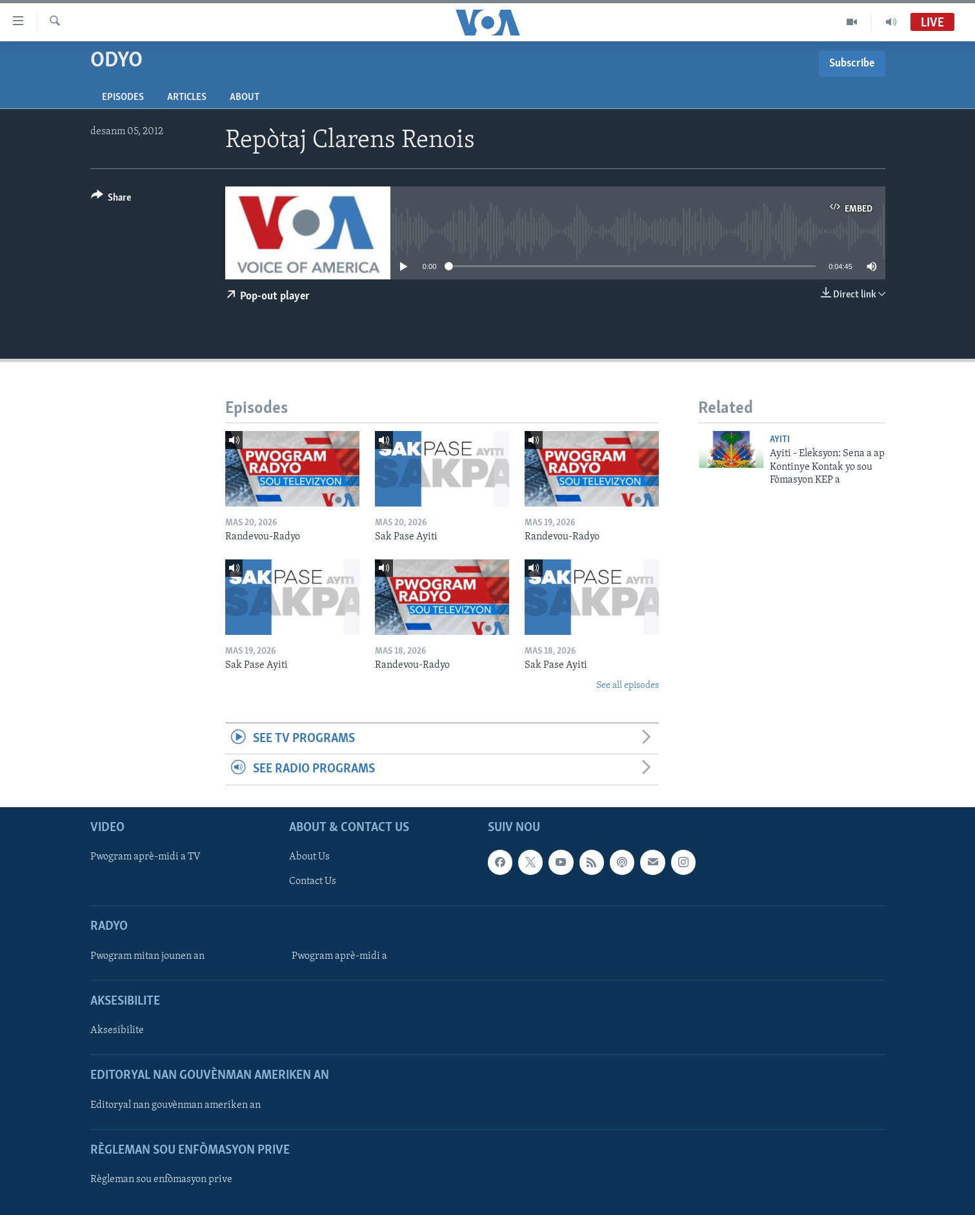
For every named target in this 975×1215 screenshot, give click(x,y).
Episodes (123, 97)
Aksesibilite (117, 1030)
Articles (186, 97)
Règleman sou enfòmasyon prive (161, 1179)
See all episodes (627, 685)
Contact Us (312, 881)
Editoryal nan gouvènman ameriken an (175, 1105)
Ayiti (780, 440)
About (244, 97)
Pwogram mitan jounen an (147, 955)
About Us (309, 857)
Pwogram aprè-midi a (339, 955)
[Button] (111, 199)
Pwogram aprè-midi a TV (145, 857)
